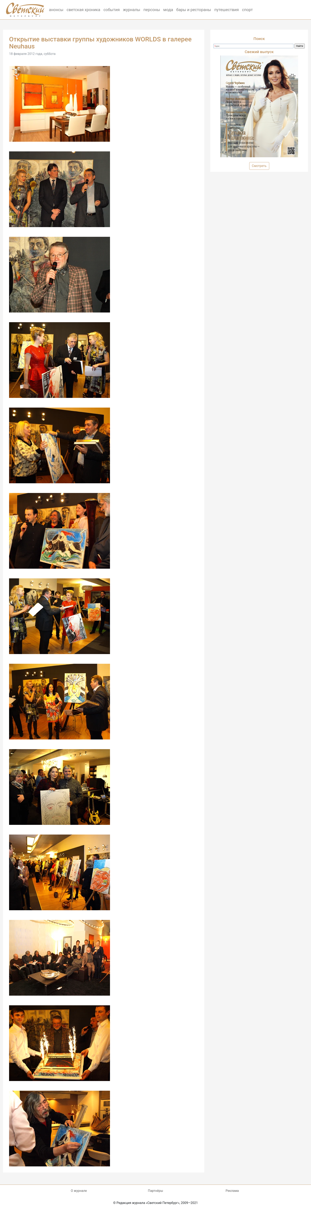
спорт (247, 9)
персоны (151, 9)
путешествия (226, 9)
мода (168, 9)
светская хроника (83, 9)
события (112, 9)
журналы (131, 9)
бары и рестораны (193, 9)
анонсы (56, 9)
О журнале (79, 1191)
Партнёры (155, 1191)
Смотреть (259, 166)
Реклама (232, 1191)
